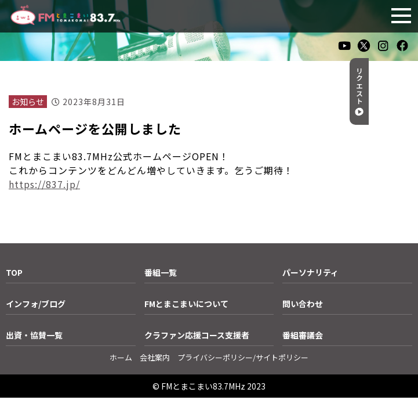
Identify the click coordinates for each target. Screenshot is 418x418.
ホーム (121, 357)
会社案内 (155, 357)
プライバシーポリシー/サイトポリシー (242, 357)
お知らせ (28, 101)
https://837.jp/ (44, 184)
